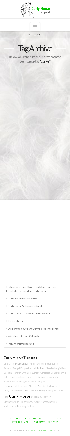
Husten (30, 377)
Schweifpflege (53, 377)
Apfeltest (45, 372)
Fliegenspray (26, 401)
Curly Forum (38, 419)
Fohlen (41, 368)
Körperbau (26, 368)
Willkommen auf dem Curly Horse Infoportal (33, 328)
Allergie (33, 386)
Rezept (7, 368)
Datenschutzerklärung (21, 343)
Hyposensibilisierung (16, 386)
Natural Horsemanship (32, 390)
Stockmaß (36, 396)
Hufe (31, 363)
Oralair (25, 372)
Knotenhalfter (51, 363)
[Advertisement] (35, 240)
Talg (6, 377)
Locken (15, 390)
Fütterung (40, 377)
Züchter (42, 386)
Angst (37, 401)
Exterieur (52, 386)
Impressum (38, 422)
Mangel (16, 368)
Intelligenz (51, 390)
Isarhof (47, 396)
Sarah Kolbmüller (40, 430)
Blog (10, 419)
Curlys (7, 390)
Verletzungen (38, 381)
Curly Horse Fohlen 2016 (22, 298)
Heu (60, 386)
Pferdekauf (21, 363)
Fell (35, 368)
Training (21, 406)
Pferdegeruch (11, 381)
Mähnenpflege (11, 401)
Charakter (9, 363)
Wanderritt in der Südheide (23, 336)
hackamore (10, 406)
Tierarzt (16, 372)
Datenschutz (20, 422)
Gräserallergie (58, 372)
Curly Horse (19, 396)
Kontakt (53, 422)
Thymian (34, 372)
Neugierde (24, 381)
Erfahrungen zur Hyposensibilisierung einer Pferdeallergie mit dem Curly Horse (32, 288)
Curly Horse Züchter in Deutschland (29, 313)
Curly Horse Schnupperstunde (25, 306)
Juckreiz (31, 406)
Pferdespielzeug (17, 377)
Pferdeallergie (16, 321)
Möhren (38, 363)
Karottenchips (49, 401)
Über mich (56, 419)
